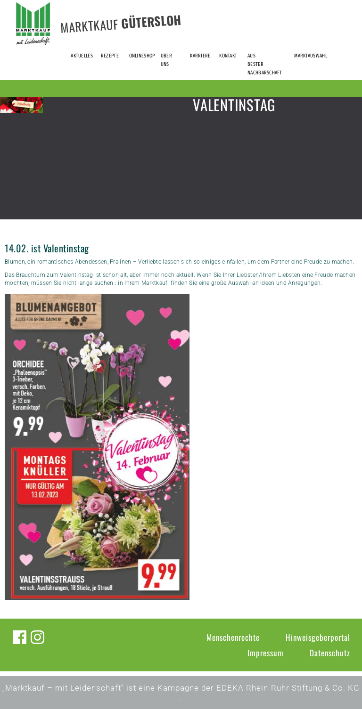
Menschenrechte (233, 637)
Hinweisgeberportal (318, 637)
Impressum (265, 653)
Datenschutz (330, 653)
